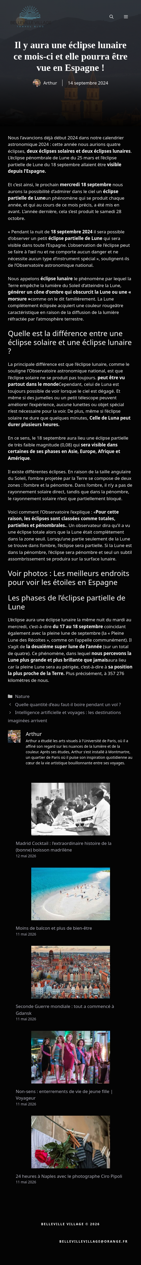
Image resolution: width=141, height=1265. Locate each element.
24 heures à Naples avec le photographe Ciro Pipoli (69, 1176)
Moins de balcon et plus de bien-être (54, 928)
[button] (111, 16)
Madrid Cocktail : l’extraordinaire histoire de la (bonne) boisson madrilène (64, 846)
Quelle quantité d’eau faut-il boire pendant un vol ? (68, 704)
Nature (22, 696)
